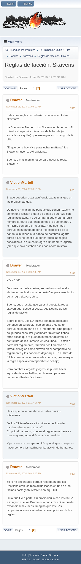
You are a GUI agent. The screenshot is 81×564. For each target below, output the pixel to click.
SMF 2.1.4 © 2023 (30, 559)
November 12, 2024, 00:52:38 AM (23, 272)
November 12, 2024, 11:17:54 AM (23, 402)
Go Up (8, 530)
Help (24, 555)
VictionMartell (21, 182)
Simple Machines (51, 559)
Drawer (16, 100)
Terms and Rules (38, 555)
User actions (67, 88)
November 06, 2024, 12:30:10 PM (23, 189)
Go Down (10, 88)
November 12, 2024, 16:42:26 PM (23, 473)
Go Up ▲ (54, 555)
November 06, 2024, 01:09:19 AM (23, 106)
